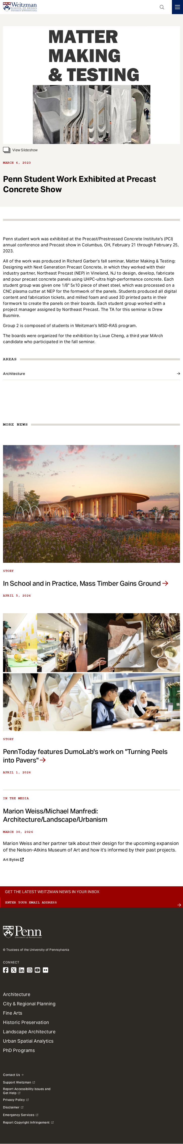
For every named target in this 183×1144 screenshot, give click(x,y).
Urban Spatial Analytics (28, 1041)
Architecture (14, 373)
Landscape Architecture (29, 1032)
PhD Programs (19, 1050)
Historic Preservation (26, 1022)
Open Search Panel (162, 7)
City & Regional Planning (29, 1004)
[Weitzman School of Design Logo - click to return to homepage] (20, 7)
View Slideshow (20, 150)
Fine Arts (12, 1013)
